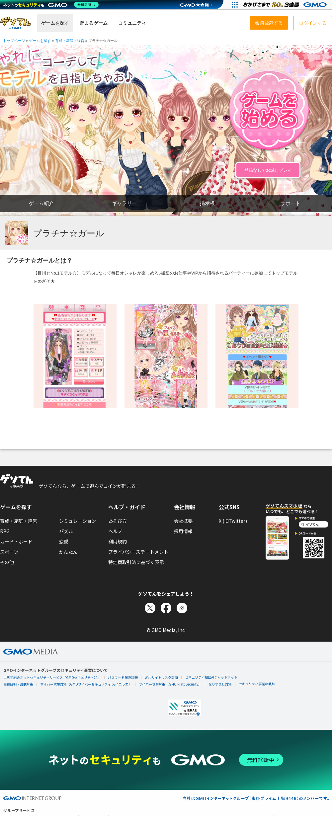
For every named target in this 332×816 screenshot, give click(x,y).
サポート (290, 203)
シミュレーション (77, 520)
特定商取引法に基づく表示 (136, 562)
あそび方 (117, 520)
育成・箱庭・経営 (18, 520)
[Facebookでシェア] (166, 608)
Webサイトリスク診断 (161, 677)
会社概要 (183, 520)
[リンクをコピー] (182, 608)
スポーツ (9, 551)
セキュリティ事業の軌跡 (257, 683)
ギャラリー (124, 203)
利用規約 (117, 541)
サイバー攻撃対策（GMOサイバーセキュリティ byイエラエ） (86, 684)
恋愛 (63, 541)
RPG (5, 531)
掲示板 (207, 203)
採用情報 (183, 531)
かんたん (68, 551)
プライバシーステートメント (138, 551)
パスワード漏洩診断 (123, 677)
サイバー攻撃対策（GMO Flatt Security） (170, 684)
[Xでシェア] (150, 608)
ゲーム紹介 (41, 203)
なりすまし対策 (220, 684)
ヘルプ (115, 531)
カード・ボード (16, 541)
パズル (66, 531)
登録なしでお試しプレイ (268, 170)
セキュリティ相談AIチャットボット (211, 677)
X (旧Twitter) (233, 520)
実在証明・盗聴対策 (18, 684)
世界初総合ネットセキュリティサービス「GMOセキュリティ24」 (52, 677)
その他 (7, 562)
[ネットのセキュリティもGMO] (51, 4)
